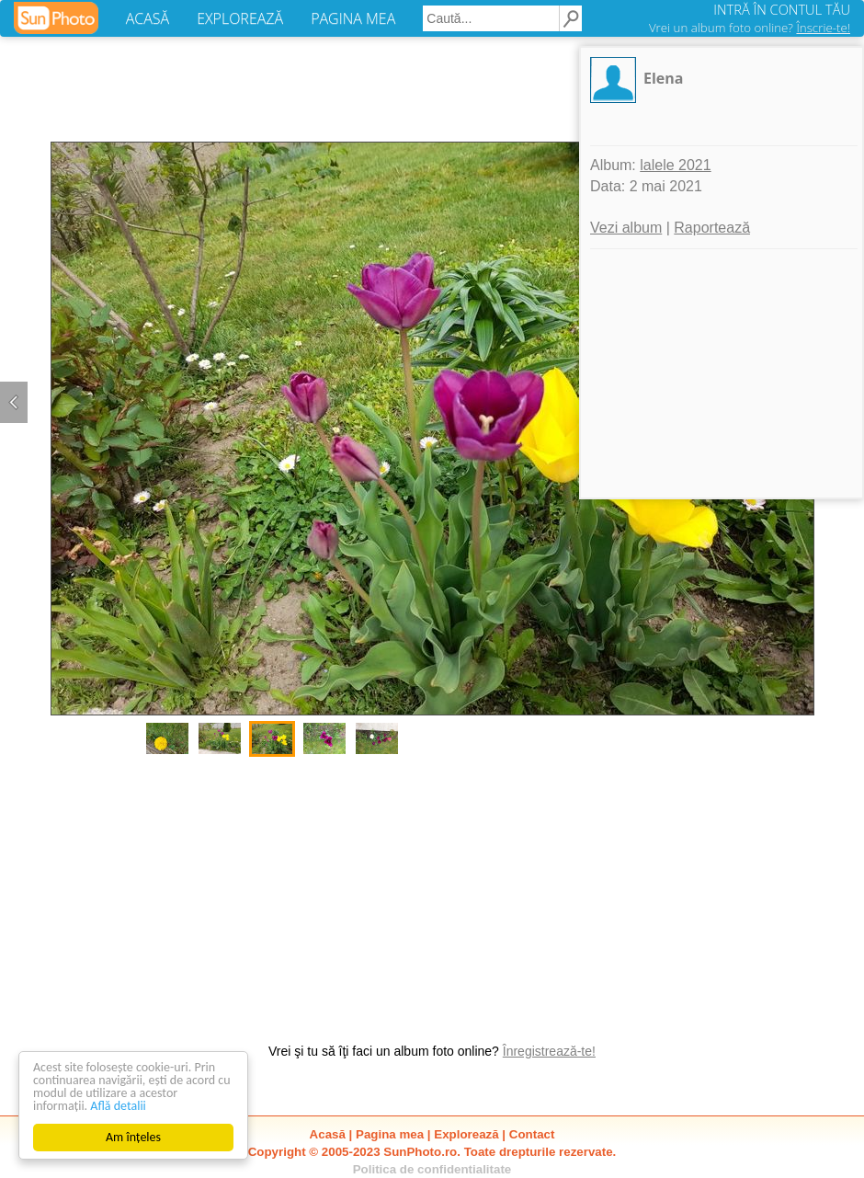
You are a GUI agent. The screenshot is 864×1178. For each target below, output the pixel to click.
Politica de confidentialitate (432, 1169)
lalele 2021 (675, 165)
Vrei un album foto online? (749, 27)
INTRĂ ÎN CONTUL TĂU (781, 9)
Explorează (466, 1134)
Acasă (328, 1134)
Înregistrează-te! (549, 1051)
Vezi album (626, 227)
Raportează (712, 227)
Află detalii (118, 1106)
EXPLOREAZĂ (240, 18)
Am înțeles (133, 1137)
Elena (663, 78)
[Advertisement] (432, 890)
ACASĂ (147, 18)
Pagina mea (390, 1134)
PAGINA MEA (353, 18)
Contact (532, 1134)
